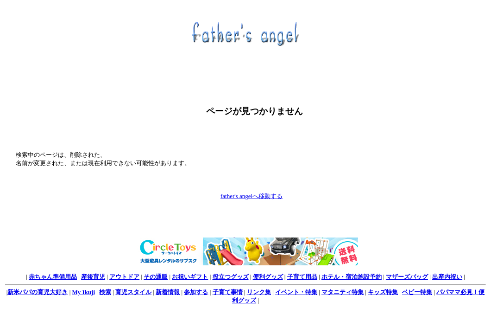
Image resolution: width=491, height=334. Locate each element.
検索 (105, 292)
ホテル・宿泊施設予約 (351, 276)
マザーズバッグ (407, 276)
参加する (196, 292)
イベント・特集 (296, 292)
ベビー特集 (417, 292)
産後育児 (93, 276)
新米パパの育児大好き (37, 292)
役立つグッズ (231, 276)
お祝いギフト (190, 276)
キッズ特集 (383, 292)
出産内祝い (447, 276)
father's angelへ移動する (251, 196)
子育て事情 (228, 292)
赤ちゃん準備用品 (53, 276)
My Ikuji (83, 292)
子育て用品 (302, 276)
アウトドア (124, 276)
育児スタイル (133, 292)
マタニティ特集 (342, 292)
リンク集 (259, 292)
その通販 (156, 276)
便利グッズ (268, 276)
